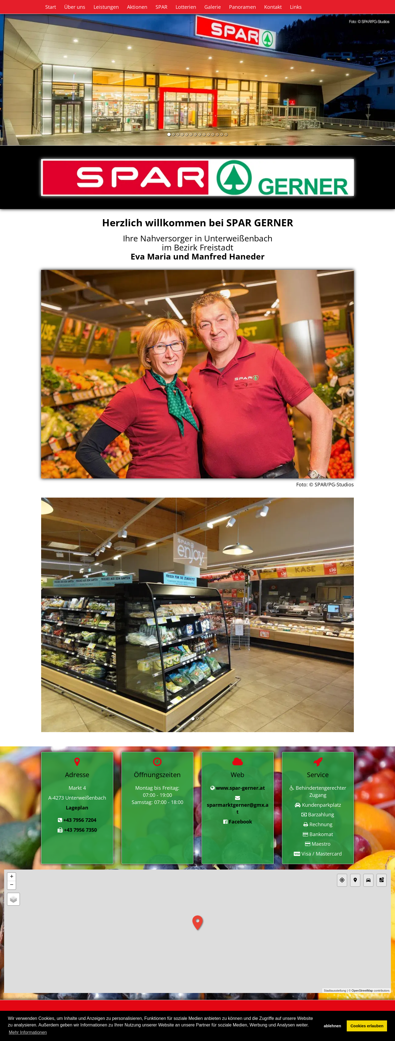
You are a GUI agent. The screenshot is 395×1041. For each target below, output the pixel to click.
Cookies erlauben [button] (367, 1026)
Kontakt (273, 7)
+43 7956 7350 (80, 829)
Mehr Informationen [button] (28, 1032)
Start (50, 7)
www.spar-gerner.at (240, 788)
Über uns (74, 7)
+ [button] (11, 877)
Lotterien (186, 7)
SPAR (161, 7)
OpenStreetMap (362, 990)
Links (296, 7)
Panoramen (242, 7)
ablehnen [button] (332, 1026)
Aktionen (137, 7)
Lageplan (77, 807)
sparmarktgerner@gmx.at (238, 808)
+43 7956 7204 (79, 820)
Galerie (212, 7)
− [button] (11, 885)
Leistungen (106, 7)
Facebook (240, 821)
